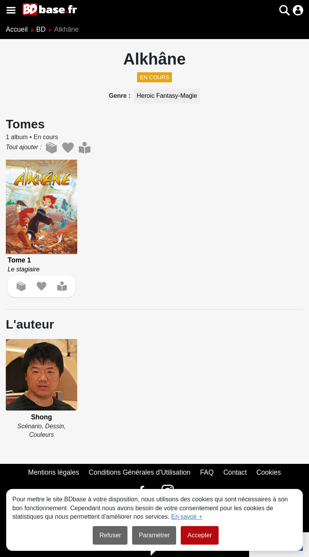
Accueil (17, 29)
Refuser (110, 535)
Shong (41, 417)
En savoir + (186, 516)
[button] (284, 10)
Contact (235, 472)
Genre (119, 95)
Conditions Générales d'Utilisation (140, 472)
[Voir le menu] (11, 10)
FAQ (207, 472)
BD (41, 29)
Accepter (199, 535)
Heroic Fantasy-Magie (167, 95)
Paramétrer (154, 535)
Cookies (268, 472)
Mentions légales (53, 472)
